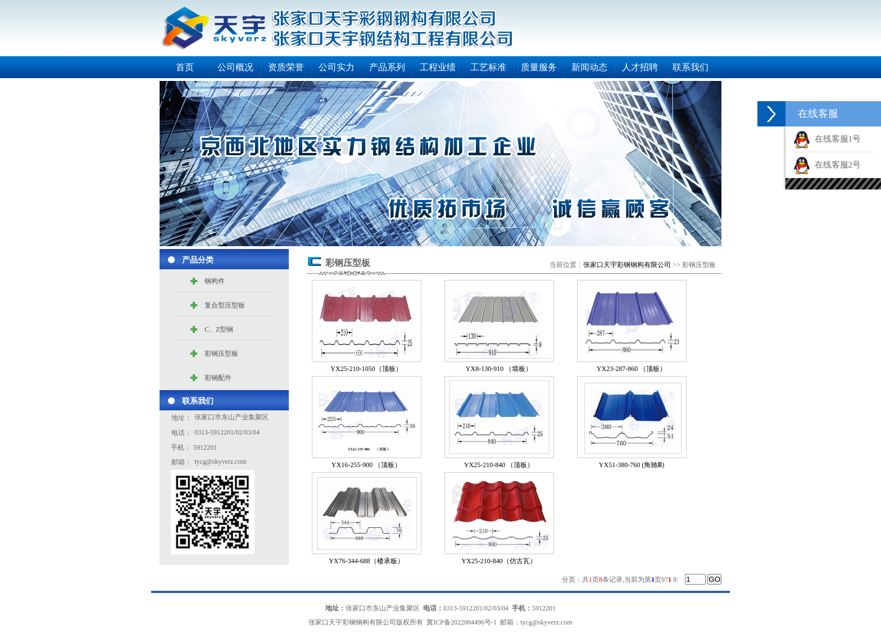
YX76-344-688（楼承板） (366, 561)
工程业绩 (438, 67)
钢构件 (215, 281)
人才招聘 (640, 67)
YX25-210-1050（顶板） (366, 369)
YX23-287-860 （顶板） (631, 369)
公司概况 (235, 67)
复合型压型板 (225, 305)
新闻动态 (589, 67)
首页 (185, 67)
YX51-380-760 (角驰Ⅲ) (631, 465)
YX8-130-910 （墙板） (499, 369)
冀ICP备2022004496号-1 (461, 622)
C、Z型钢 (219, 329)
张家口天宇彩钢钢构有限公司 (627, 265)
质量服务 (539, 67)
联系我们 (691, 67)
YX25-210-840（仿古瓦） (498, 561)
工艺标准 (488, 67)
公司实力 (337, 67)
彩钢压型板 (221, 354)
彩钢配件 (218, 378)
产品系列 (387, 67)
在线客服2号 (827, 164)
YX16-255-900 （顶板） (366, 465)
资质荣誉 (286, 67)
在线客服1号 (827, 138)
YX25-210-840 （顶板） (499, 465)
